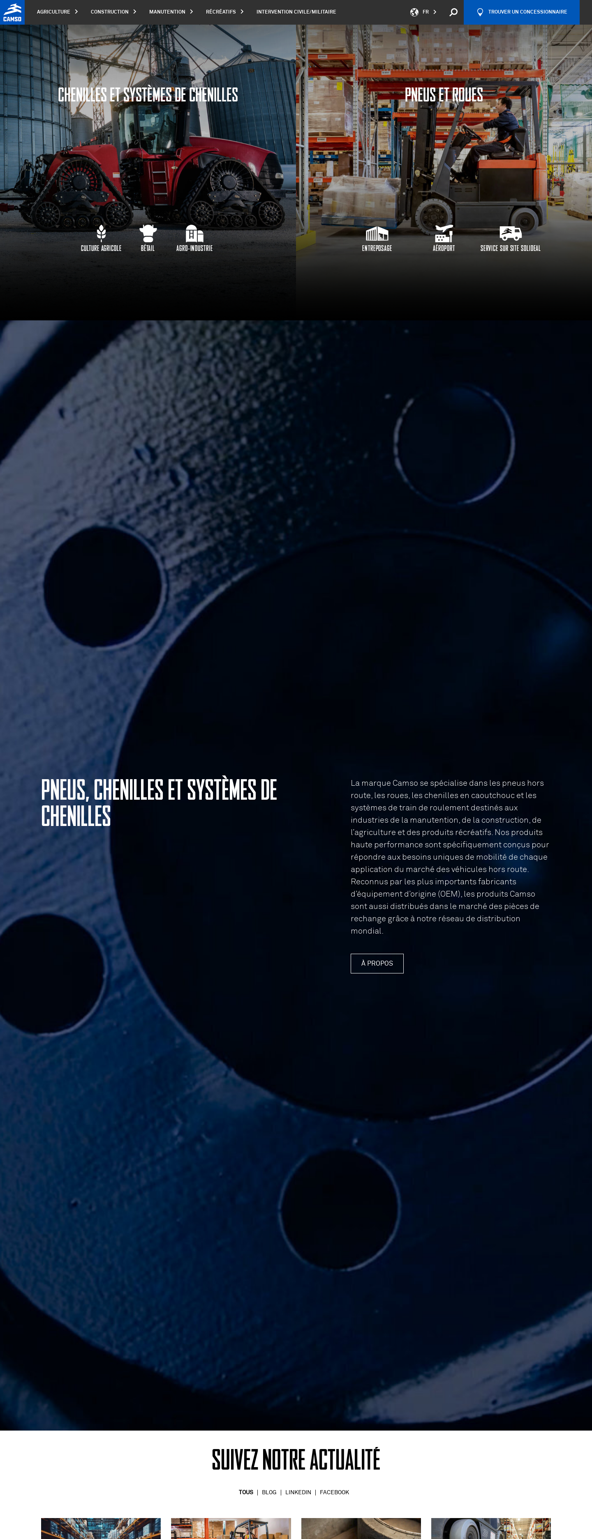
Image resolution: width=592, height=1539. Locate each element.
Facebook (334, 1492)
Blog (269, 1492)
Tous (246, 1492)
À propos (377, 963)
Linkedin (298, 1492)
